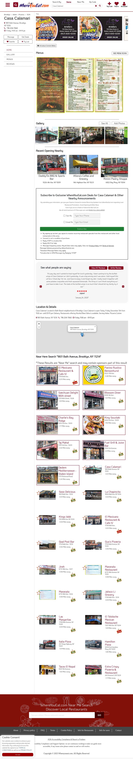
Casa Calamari (113, 467)
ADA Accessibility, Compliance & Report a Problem (66, 740)
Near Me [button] (80, 2)
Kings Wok (65, 517)
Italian (15, 14)
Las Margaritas (65, 619)
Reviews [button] (11, 64)
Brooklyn (8, 14)
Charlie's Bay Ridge (65, 420)
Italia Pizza (65, 642)
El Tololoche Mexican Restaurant (111, 621)
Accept (17, 755)
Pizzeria (22, 14)
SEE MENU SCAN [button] (120, 53)
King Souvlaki (111, 418)
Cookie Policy (66, 731)
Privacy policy (29, 731)
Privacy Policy (94, 247)
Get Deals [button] (25, 37)
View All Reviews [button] (96, 268)
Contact (119, 731)
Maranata (64, 592)
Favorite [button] (11, 41)
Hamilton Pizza (110, 644)
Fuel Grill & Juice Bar (113, 445)
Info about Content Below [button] (46, 46)
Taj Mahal (63, 443)
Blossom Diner (112, 393)
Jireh (62, 567)
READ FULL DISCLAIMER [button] (97, 210)
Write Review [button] (115, 268)
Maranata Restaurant (111, 569)
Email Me (68, 222)
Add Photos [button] (119, 123)
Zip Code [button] (92, 2)
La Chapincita (112, 492)
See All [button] (104, 123)
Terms (52, 731)
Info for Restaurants (85, 731)
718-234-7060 (12, 28)
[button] (15, 4)
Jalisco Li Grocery (110, 594)
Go (99, 716)
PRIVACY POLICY (26, 750)
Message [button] (10, 37)
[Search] (76, 6)
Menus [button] (10, 59)
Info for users (104, 731)
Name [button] (68, 2)
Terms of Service (108, 247)
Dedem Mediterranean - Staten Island (67, 471)
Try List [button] (25, 41)
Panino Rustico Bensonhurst (112, 370)
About (15, 731)
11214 (28, 14)
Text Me (68, 216)
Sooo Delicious (67, 492)
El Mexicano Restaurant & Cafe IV (65, 371)
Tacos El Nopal (67, 667)
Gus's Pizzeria (113, 542)
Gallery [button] (11, 54)
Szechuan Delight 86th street (67, 395)
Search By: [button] (57, 2)
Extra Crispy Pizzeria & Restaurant (112, 671)
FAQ (43, 731)
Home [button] (9, 50)
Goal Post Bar (66, 542)
